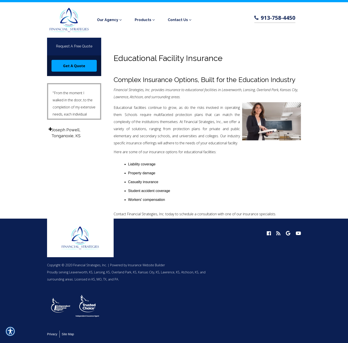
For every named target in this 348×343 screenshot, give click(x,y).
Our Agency (107, 20)
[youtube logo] (298, 233)
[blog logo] (278, 233)
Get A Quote (74, 65)
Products (143, 20)
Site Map (68, 334)
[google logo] (288, 233)
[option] (61, 306)
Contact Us (178, 20)
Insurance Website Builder (146, 265)
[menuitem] (110, 20)
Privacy (52, 334)
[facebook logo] (269, 233)
